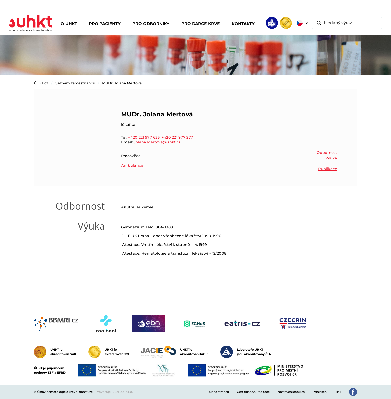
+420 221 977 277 (177, 137)
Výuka (331, 158)
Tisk (338, 392)
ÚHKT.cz (41, 83)
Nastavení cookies (291, 392)
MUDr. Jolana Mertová (122, 83)
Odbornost (327, 152)
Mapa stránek (219, 392)
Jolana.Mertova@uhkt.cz (157, 142)
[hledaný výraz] (347, 23)
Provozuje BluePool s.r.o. (114, 392)
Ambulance (132, 165)
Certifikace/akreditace (253, 392)
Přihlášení (320, 392)
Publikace (327, 169)
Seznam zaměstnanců (75, 83)
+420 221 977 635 (144, 137)
